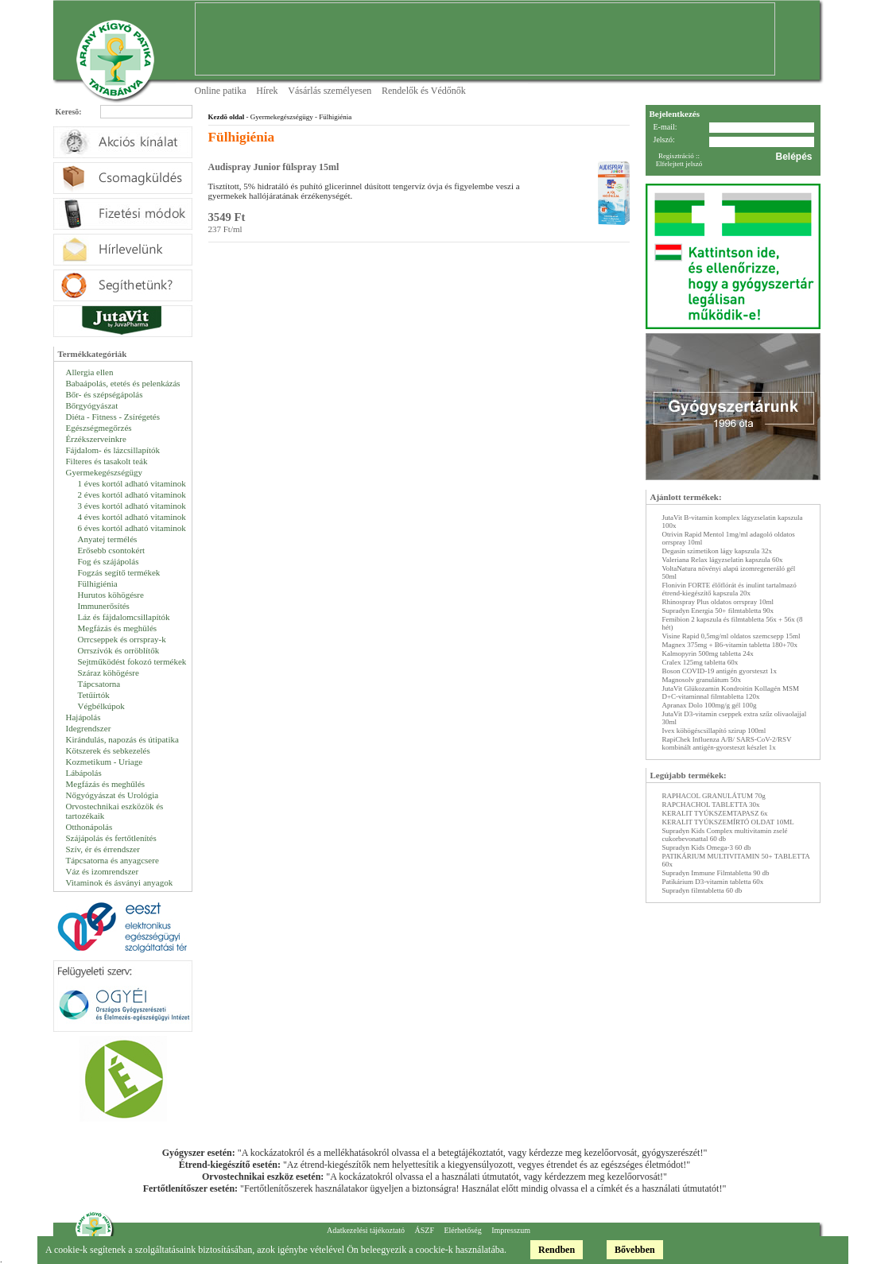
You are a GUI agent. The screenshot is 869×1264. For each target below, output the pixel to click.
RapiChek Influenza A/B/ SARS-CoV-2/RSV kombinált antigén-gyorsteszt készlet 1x (727, 743)
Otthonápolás (89, 827)
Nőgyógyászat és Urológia (112, 795)
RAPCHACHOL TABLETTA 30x (711, 804)
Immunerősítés (104, 606)
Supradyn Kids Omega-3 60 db (706, 847)
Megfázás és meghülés (117, 628)
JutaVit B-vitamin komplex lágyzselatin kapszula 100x (732, 521)
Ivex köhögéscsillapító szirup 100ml (714, 731)
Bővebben (635, 1249)
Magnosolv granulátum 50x (702, 680)
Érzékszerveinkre (96, 439)
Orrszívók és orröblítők (119, 650)
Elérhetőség (462, 1230)
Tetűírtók (94, 695)
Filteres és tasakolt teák (107, 461)
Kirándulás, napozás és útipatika (122, 739)
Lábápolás (84, 772)
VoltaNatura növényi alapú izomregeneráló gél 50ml (729, 572)
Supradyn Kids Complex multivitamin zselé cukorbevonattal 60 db (725, 835)
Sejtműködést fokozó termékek (132, 661)
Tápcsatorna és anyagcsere (112, 860)
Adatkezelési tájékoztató (366, 1230)
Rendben (556, 1249)
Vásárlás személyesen (329, 90)
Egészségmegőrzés (99, 427)
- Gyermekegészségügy (278, 117)
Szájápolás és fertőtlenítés (111, 838)
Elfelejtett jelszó (679, 164)
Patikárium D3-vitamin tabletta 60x (713, 882)
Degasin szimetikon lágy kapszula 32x (717, 551)
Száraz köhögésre (108, 672)
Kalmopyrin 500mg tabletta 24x (708, 653)
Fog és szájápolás (108, 561)
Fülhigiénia (98, 583)
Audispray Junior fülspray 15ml (273, 167)
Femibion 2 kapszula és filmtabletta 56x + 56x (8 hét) (732, 623)
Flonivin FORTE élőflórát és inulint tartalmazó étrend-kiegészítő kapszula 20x (729, 589)
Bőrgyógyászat (92, 405)
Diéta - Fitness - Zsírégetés (113, 416)
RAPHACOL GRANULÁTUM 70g (714, 796)
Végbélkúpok (101, 706)
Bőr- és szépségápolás (104, 394)
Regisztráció (676, 156)
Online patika (220, 90)
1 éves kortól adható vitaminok (132, 483)
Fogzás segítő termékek (119, 572)
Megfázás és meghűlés (105, 784)
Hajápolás (83, 717)
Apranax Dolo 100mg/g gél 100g (709, 705)
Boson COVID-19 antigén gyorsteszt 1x (719, 671)
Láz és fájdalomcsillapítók (124, 617)
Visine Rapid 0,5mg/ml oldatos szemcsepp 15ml (731, 636)
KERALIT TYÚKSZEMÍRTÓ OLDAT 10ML (728, 822)
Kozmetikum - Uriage (104, 761)
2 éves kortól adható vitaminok (132, 494)
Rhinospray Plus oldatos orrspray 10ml (718, 602)
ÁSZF (423, 1230)
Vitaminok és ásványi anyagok (119, 882)
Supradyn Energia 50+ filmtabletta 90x (718, 611)
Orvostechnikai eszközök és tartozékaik (115, 810)
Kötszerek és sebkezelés (108, 750)
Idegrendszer (88, 728)
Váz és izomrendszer (102, 871)
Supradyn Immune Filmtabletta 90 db (716, 873)
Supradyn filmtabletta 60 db (702, 890)
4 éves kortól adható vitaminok (132, 516)
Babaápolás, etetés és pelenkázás (123, 383)
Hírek (266, 90)
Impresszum (510, 1230)
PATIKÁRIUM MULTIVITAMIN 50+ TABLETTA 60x (736, 860)
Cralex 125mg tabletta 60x (700, 662)
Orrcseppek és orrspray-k (122, 639)
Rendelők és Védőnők (424, 90)
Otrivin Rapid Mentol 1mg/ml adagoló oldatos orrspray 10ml (728, 538)
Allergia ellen (90, 372)
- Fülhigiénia (332, 117)
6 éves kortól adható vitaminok (132, 528)
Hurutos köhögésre (111, 594)
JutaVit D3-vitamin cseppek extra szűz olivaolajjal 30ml (734, 718)
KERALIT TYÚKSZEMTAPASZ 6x (715, 813)
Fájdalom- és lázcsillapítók (113, 450)
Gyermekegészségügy (104, 472)
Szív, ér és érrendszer (103, 849)
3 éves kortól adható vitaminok (132, 505)
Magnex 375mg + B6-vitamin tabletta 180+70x (729, 645)
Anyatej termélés (108, 539)
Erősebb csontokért (111, 550)
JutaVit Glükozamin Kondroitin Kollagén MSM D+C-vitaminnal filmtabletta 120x (730, 692)
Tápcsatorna (99, 683)
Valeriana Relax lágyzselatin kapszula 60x (722, 560)
